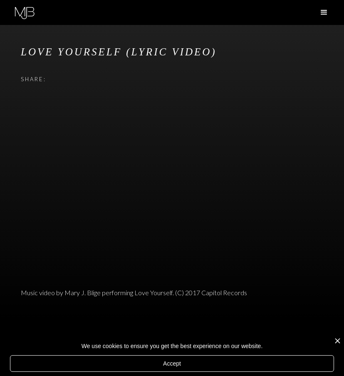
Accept (172, 363)
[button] (324, 12)
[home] (24, 12)
